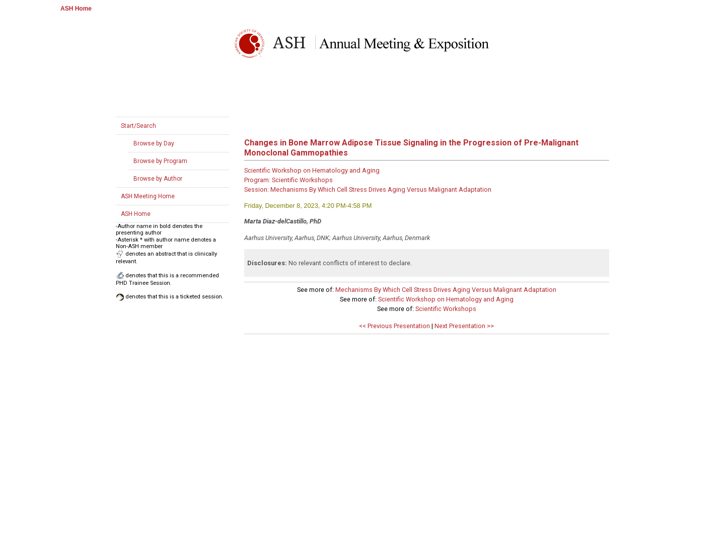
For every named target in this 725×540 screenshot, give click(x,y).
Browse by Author (157, 178)
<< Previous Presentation (394, 326)
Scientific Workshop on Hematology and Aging (446, 299)
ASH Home (76, 8)
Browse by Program (160, 161)
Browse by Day (153, 143)
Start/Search (138, 125)
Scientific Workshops (445, 309)
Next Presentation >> (464, 326)
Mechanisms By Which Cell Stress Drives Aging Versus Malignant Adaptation (445, 289)
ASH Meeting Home (148, 196)
